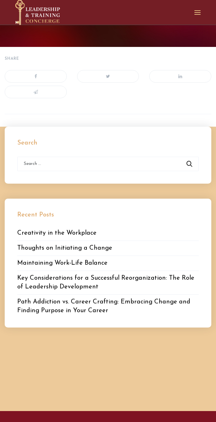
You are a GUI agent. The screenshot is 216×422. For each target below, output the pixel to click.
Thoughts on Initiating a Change (64, 248)
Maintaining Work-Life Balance (62, 263)
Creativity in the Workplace (57, 233)
